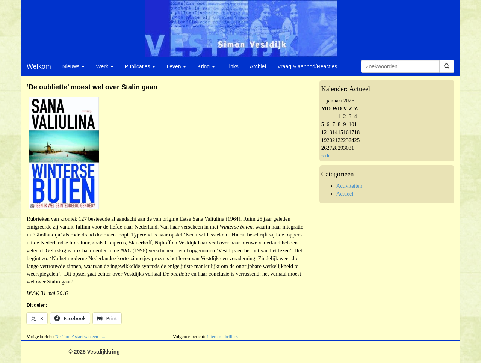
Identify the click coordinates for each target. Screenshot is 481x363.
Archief (258, 66)
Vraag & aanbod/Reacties (307, 66)
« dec (327, 155)
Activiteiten (349, 186)
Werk (104, 66)
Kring (206, 66)
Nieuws (73, 66)
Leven (176, 66)
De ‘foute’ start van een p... (80, 336)
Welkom (39, 66)
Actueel (345, 194)
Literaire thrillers (222, 336)
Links (232, 66)
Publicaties (140, 66)
